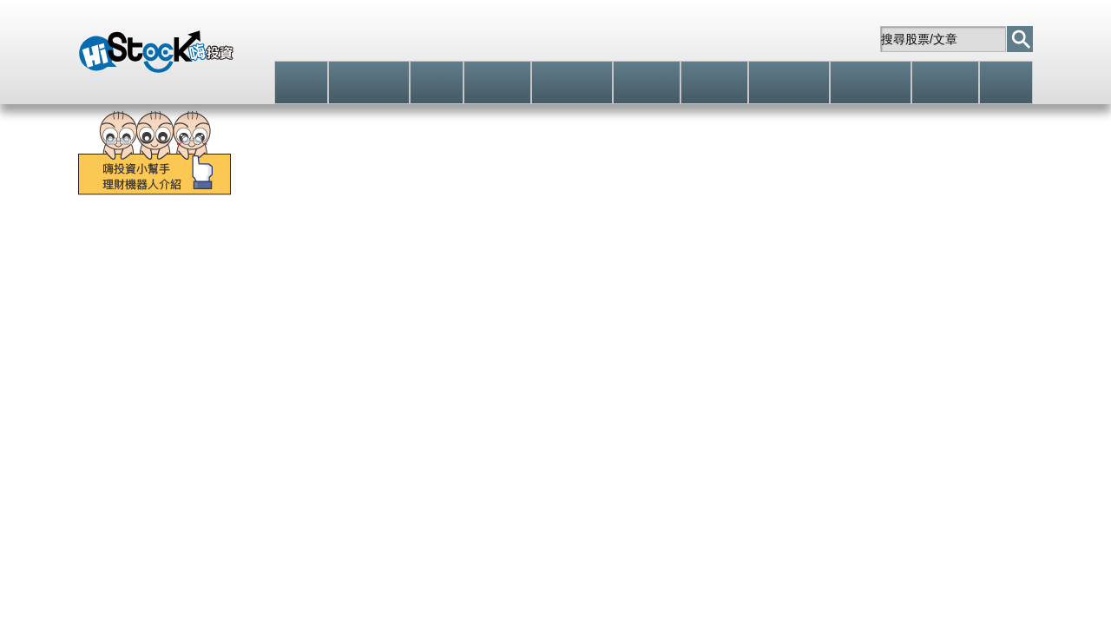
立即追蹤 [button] (678, 374)
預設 (149, 491)
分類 (266, 260)
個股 (159, 260)
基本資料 (311, 491)
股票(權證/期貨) (355, 260)
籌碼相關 (256, 491)
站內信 (834, 39)
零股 (213, 260)
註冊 (692, 39)
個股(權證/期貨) (447, 491)
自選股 (759, 39)
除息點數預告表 (971, 260)
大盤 (105, 260)
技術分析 (202, 491)
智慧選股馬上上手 (133, 215)
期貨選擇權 (464, 260)
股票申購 (648, 260)
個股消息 (519, 491)
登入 (621, 39)
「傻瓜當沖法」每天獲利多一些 (928, 215)
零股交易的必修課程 (433, 215)
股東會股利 (560, 260)
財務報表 (366, 491)
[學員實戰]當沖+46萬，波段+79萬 (670, 215)
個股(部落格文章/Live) (606, 491)
